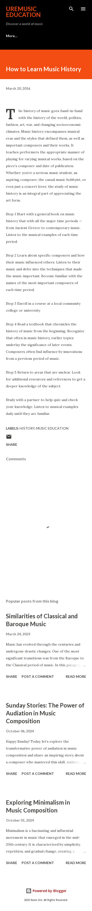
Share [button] (11, 444)
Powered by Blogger (46, 890)
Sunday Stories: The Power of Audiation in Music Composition (45, 713)
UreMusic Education (23, 11)
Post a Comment (38, 676)
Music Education (52, 428)
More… (11, 36)
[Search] (71, 9)
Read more (76, 676)
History (27, 428)
